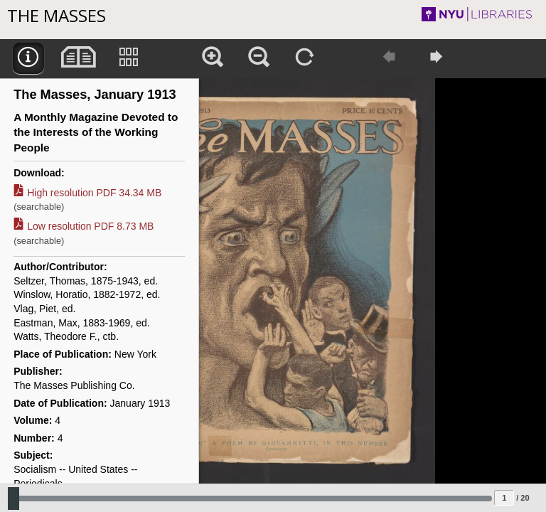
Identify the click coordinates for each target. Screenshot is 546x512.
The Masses (56, 15)
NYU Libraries (472, 14)
